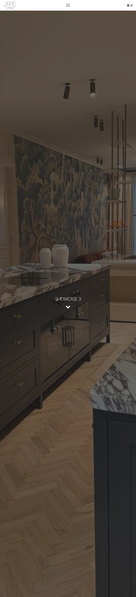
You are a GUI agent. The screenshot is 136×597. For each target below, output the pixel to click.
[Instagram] (131, 5)
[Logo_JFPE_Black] (9, 5)
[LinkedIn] (128, 5)
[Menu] (68, 5)
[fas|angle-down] (68, 307)
